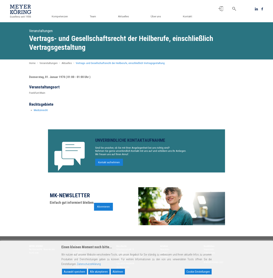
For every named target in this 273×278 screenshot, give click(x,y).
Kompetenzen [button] (60, 16)
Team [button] (93, 16)
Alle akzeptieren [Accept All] (99, 271)
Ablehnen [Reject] (118, 271)
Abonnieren (103, 208)
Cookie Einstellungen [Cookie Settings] (198, 271)
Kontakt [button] (187, 16)
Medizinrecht (41, 110)
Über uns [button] (156, 16)
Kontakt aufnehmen (109, 163)
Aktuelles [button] (123, 16)
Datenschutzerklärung (89, 264)
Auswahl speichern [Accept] (74, 271)
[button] (220, 8)
